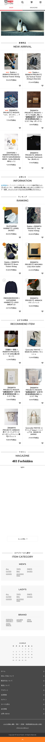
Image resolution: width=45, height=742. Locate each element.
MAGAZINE (34, 7)
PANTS (29, 569)
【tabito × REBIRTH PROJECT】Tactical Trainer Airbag (11, 74)
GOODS (9, 574)
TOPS (19, 569)
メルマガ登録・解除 (8, 724)
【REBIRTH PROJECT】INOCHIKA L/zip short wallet (34, 264)
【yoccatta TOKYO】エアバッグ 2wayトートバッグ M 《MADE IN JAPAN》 (34, 431)
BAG (18, 571)
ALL (7, 569)
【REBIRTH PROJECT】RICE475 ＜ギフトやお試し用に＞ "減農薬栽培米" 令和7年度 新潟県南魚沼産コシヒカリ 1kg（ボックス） (34, 116)
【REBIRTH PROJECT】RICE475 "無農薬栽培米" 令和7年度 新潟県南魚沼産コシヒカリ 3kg (34, 392)
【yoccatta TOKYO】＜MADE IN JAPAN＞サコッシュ (34, 352)
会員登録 (4, 185)
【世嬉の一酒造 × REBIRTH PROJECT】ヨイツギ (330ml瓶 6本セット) (11, 353)
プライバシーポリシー (22, 728)
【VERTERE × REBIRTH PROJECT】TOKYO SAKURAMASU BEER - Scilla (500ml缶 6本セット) (11, 157)
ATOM (22, 724)
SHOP (11, 7)
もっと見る (23, 539)
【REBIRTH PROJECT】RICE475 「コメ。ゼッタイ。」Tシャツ (11, 114)
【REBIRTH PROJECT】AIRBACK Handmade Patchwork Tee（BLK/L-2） (33, 156)
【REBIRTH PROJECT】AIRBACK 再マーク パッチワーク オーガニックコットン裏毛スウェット (11, 432)
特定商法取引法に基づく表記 (34, 724)
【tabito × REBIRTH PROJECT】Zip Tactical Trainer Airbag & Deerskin (33, 76)
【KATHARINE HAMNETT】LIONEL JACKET (11, 228)
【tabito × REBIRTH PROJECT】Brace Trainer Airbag (11, 264)
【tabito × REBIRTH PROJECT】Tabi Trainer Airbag (33, 228)
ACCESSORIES (20, 575)
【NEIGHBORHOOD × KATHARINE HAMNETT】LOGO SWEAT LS (11, 301)
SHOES (29, 571)
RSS (17, 724)
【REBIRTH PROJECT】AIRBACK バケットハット (33, 300)
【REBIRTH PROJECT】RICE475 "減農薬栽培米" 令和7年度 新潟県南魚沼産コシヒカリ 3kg (11, 392)
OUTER (8, 571)
